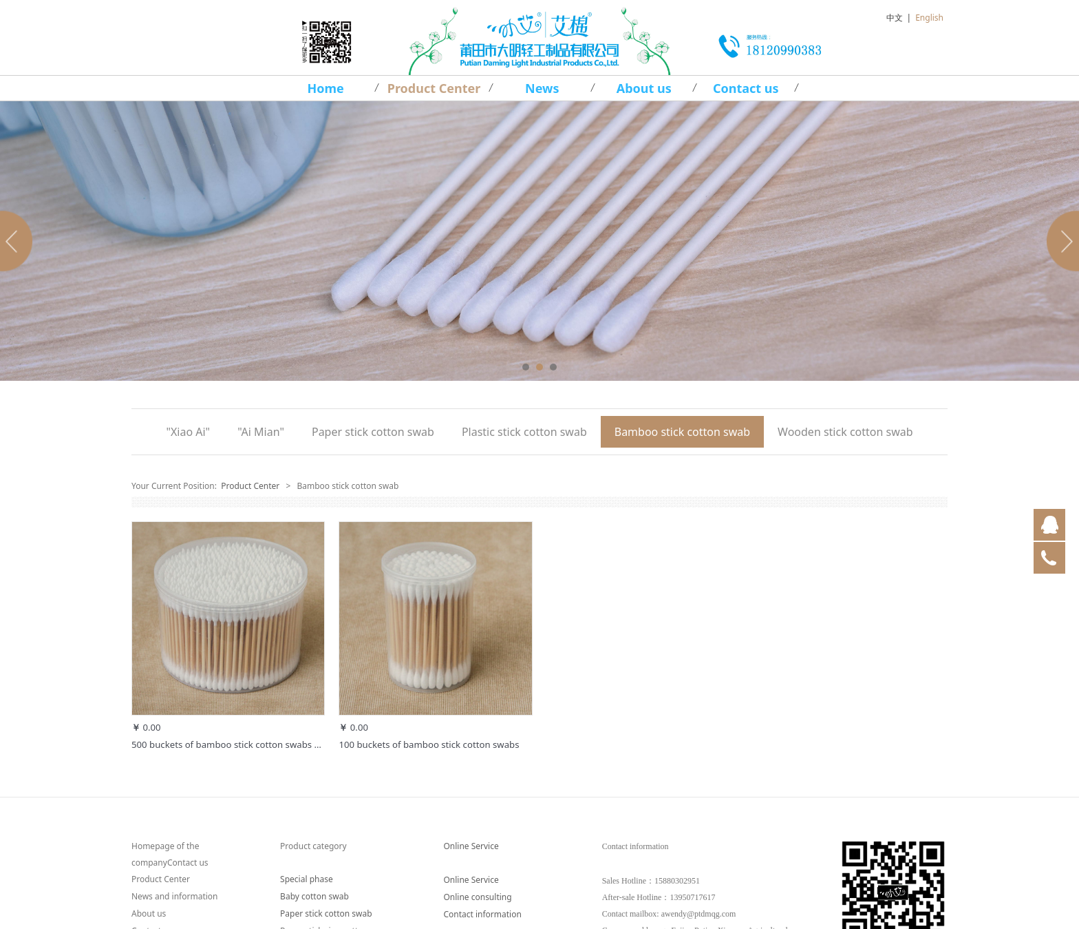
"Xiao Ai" (188, 431)
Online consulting (477, 897)
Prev (18, 241)
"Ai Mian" (260, 431)
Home (326, 88)
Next (1060, 241)
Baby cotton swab (314, 896)
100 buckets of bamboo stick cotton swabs (429, 744)
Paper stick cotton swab (373, 431)
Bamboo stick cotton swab (682, 431)
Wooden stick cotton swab (845, 431)
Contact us (746, 88)
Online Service (470, 846)
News (542, 88)
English (929, 17)
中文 (894, 17)
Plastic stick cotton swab (524, 431)
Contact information (482, 914)
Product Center (434, 88)
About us (644, 88)
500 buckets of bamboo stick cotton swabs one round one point (266, 744)
